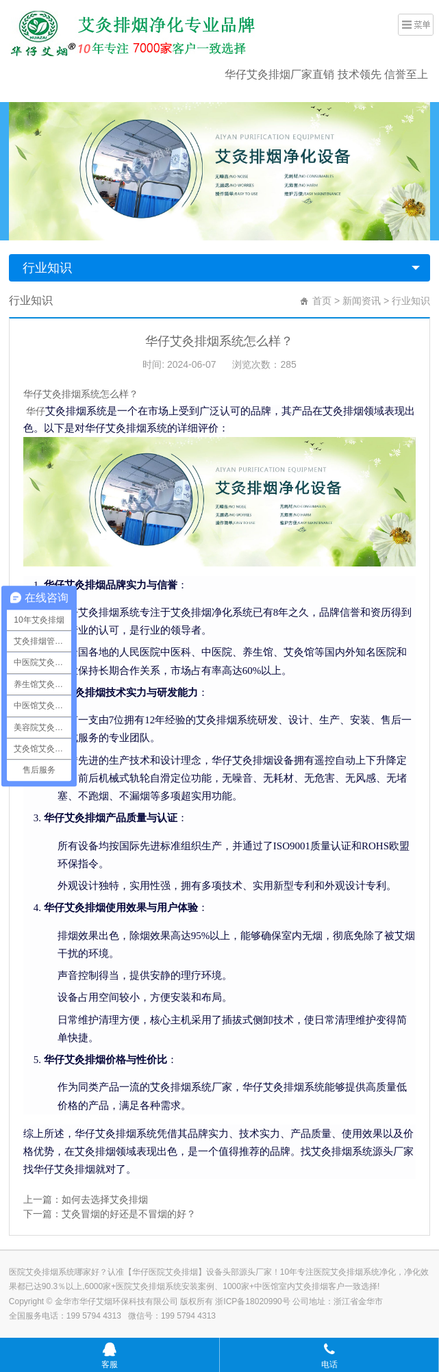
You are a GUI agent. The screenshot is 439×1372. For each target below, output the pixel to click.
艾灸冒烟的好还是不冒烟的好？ (129, 1213)
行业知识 (47, 268)
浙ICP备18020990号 (253, 1301)
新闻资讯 (361, 300)
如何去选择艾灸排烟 (105, 1199)
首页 (321, 300)
